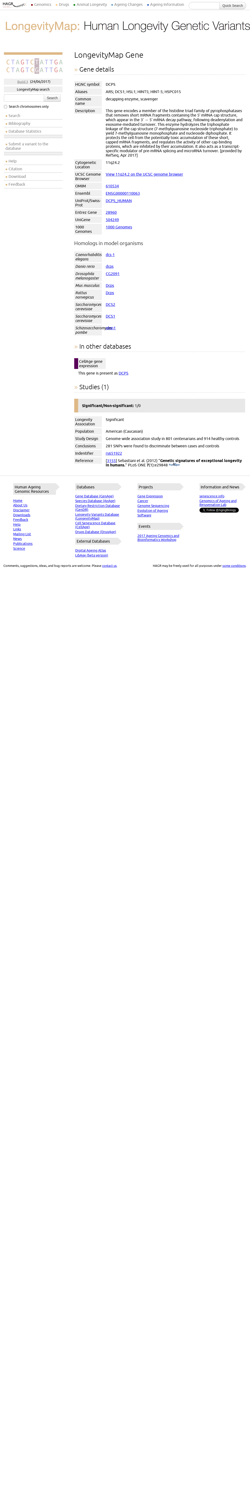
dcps (110, 266)
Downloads (21, 515)
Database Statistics (25, 131)
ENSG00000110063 (123, 193)
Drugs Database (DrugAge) (95, 532)
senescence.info (211, 496)
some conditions (234, 565)
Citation (15, 169)
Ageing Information (167, 4)
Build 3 (22, 82)
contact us (109, 565)
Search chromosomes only (26, 106)
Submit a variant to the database (26, 146)
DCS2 (110, 304)
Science (19, 548)
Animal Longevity (92, 4)
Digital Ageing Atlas (90, 550)
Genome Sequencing (153, 506)
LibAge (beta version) (91, 555)
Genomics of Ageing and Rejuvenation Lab (218, 503)
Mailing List (22, 534)
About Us (20, 505)
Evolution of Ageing (152, 511)
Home (17, 501)
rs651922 (114, 453)
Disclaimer (21, 510)
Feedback (17, 184)
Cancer (142, 501)
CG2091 (113, 273)
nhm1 (111, 328)
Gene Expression (150, 496)
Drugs (64, 4)
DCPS (123, 373)
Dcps (110, 285)
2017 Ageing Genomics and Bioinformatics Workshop (158, 538)
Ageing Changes (128, 4)
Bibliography (19, 123)
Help (13, 161)
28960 (111, 212)
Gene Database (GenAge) (94, 496)
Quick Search (232, 6)
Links (17, 529)
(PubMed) (174, 465)
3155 (111, 460)
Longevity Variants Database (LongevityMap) (97, 516)
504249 (112, 219)
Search (52, 98)
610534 (112, 186)
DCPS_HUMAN (119, 200)
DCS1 (110, 316)
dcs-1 (110, 254)
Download (17, 176)
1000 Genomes (119, 227)
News (17, 539)
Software (144, 515)
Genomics (42, 4)
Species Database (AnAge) (95, 501)
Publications (22, 544)
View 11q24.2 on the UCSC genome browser (144, 174)
